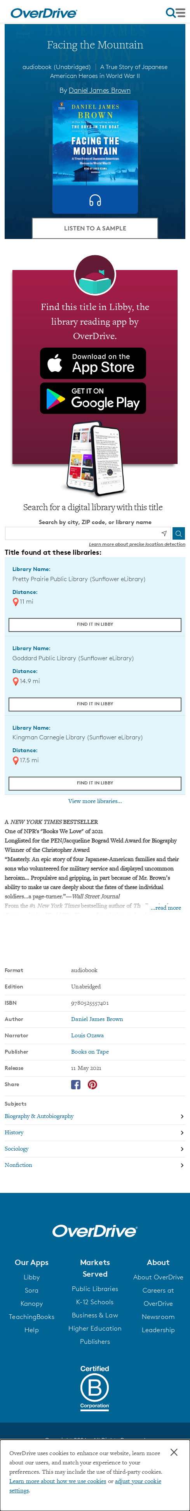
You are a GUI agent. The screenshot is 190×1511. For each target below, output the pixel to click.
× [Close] (174, 1452)
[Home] (44, 11)
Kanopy (32, 1303)
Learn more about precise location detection (137, 544)
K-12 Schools (94, 1302)
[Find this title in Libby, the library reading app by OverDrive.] (95, 367)
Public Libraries (95, 1289)
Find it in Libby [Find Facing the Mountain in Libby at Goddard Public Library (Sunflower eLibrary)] (95, 703)
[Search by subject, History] (95, 1133)
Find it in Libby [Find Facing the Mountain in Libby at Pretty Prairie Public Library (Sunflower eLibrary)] (95, 624)
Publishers (95, 1341)
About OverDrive (158, 1277)
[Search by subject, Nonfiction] (95, 1165)
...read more (166, 908)
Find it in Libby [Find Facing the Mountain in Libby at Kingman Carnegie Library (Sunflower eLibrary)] (95, 783)
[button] (32, 1262)
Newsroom (158, 1317)
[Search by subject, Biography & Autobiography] (95, 1117)
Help (31, 1330)
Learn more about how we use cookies (57, 1481)
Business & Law (95, 1315)
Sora (31, 1290)
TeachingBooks (31, 1317)
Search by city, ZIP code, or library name (95, 522)
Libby (32, 1277)
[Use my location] (164, 533)
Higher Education (95, 1328)
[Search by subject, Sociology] (95, 1149)
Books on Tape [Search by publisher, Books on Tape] (89, 1052)
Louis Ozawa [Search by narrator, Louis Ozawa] (87, 1036)
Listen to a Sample (95, 228)
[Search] (179, 533)
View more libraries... (95, 801)
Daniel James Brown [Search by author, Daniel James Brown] (100, 90)
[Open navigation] (175, 13)
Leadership (158, 1330)
